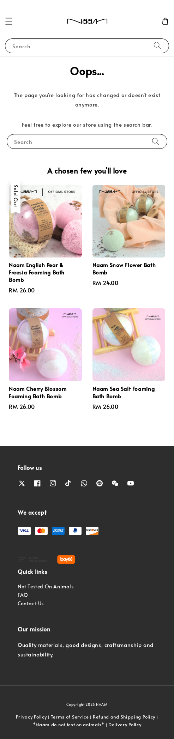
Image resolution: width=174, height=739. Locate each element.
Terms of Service (70, 717)
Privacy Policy (31, 717)
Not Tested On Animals (46, 586)
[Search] (157, 46)
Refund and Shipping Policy (124, 717)
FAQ (23, 595)
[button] (9, 21)
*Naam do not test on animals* (68, 724)
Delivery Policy (125, 724)
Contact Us (31, 603)
